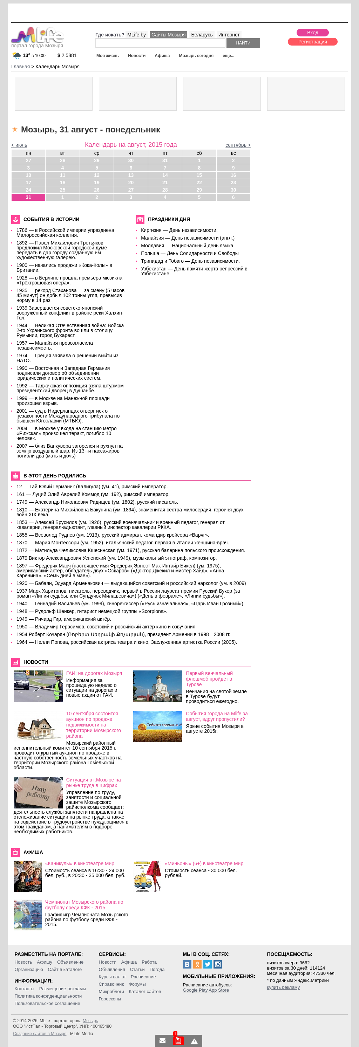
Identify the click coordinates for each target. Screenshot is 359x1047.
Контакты (24, 988)
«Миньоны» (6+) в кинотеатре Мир (204, 863)
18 (63, 182)
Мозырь (90, 1020)
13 (131, 175)
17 (28, 182)
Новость (23, 962)
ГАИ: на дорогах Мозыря (94, 673)
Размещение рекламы (62, 988)
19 (97, 182)
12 (97, 175)
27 (28, 160)
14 (165, 175)
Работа (149, 962)
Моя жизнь (107, 55)
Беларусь (201, 34)
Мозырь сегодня (196, 55)
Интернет (229, 34)
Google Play (195, 990)
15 (199, 175)
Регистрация (312, 41)
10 (28, 175)
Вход (312, 32)
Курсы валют (112, 976)
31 (165, 160)
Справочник (111, 984)
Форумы (137, 984)
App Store (219, 990)
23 (233, 182)
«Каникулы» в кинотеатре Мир (79, 863)
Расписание (143, 976)
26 (97, 190)
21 (165, 182)
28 (63, 160)
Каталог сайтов (145, 991)
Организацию (29, 969)
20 (131, 182)
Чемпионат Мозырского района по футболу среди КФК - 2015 (84, 904)
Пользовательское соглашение (47, 1003)
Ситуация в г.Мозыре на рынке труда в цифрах (93, 782)
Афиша (162, 55)
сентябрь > (238, 145)
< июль (19, 145)
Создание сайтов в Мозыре (39, 1033)
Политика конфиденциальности (48, 996)
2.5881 (67, 55)
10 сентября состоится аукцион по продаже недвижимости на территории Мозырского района (93, 725)
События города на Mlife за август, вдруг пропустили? (217, 716)
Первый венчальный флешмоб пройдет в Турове (209, 678)
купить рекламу (283, 987)
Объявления (112, 969)
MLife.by (136, 34)
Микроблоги (111, 991)
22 (199, 182)
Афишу (44, 962)
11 (63, 175)
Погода (157, 969)
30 (131, 160)
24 (28, 190)
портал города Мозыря (37, 43)
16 (233, 175)
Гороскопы (110, 998)
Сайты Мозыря (168, 34)
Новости (136, 55)
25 (63, 190)
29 (97, 160)
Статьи (137, 969)
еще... (228, 55)
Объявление (70, 962)
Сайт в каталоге (65, 969)
